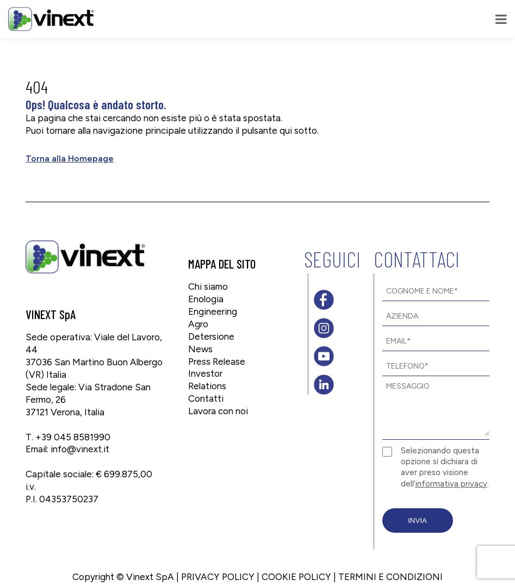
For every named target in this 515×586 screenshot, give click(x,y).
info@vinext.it (80, 449)
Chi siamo (208, 286)
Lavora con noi (218, 411)
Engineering (212, 311)
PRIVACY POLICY (218, 576)
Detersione (211, 336)
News (200, 349)
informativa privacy (451, 484)
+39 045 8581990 (72, 437)
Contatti (206, 398)
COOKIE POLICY (296, 576)
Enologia (206, 299)
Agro (198, 324)
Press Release (216, 361)
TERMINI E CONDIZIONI (390, 576)
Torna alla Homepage (70, 158)
